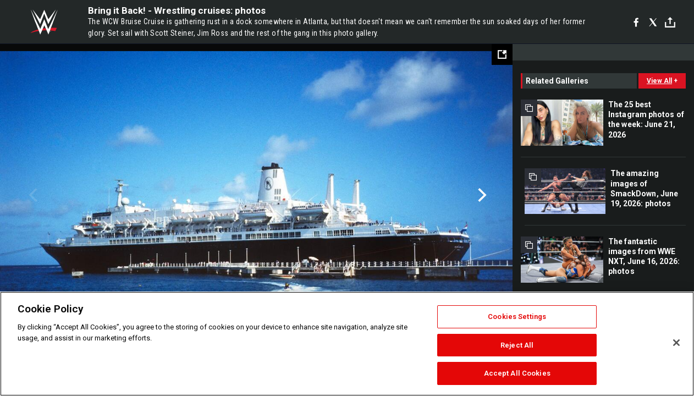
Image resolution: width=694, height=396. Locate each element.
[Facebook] (636, 22)
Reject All (516, 345)
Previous (31, 195)
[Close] (676, 343)
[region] (347, 344)
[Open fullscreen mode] (502, 54)
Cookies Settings (517, 316)
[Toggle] (670, 22)
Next (481, 195)
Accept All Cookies (517, 373)
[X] (653, 22)
